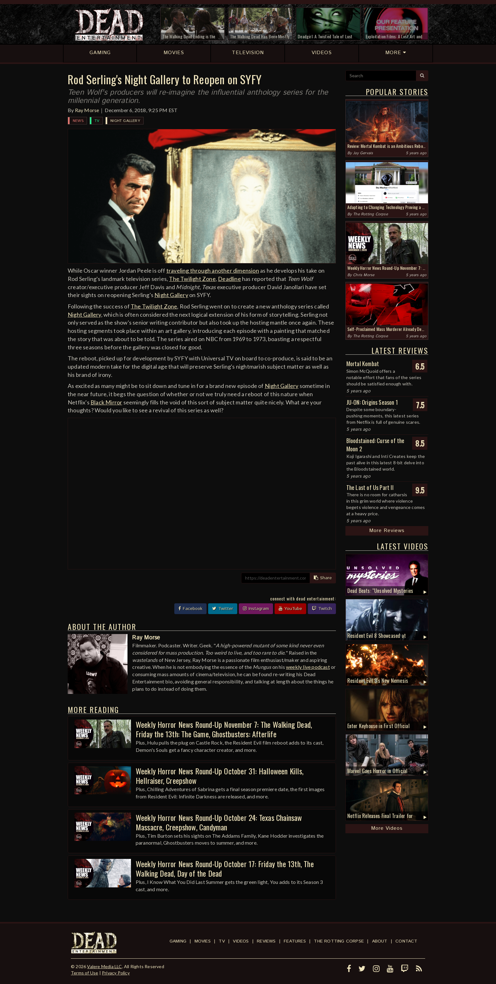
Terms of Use (84, 972)
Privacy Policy (116, 972)
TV (97, 121)
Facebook (190, 609)
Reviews (266, 941)
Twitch (322, 609)
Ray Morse (87, 110)
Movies (203, 941)
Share (323, 578)
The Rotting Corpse (370, 214)
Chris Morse (363, 275)
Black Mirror (106, 402)
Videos (241, 941)
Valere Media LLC (104, 966)
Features (295, 941)
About (380, 941)
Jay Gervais (363, 153)
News (78, 121)
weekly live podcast (308, 667)
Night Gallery (125, 121)
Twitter (222, 609)
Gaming (178, 941)
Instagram (256, 609)
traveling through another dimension (212, 270)
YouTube (290, 609)
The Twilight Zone (192, 278)
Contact (406, 941)
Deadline (229, 278)
